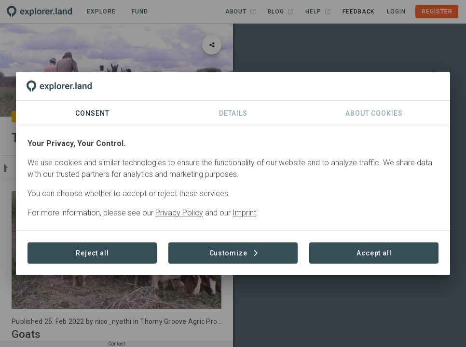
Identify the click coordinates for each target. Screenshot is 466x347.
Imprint (244, 212)
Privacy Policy (179, 212)
